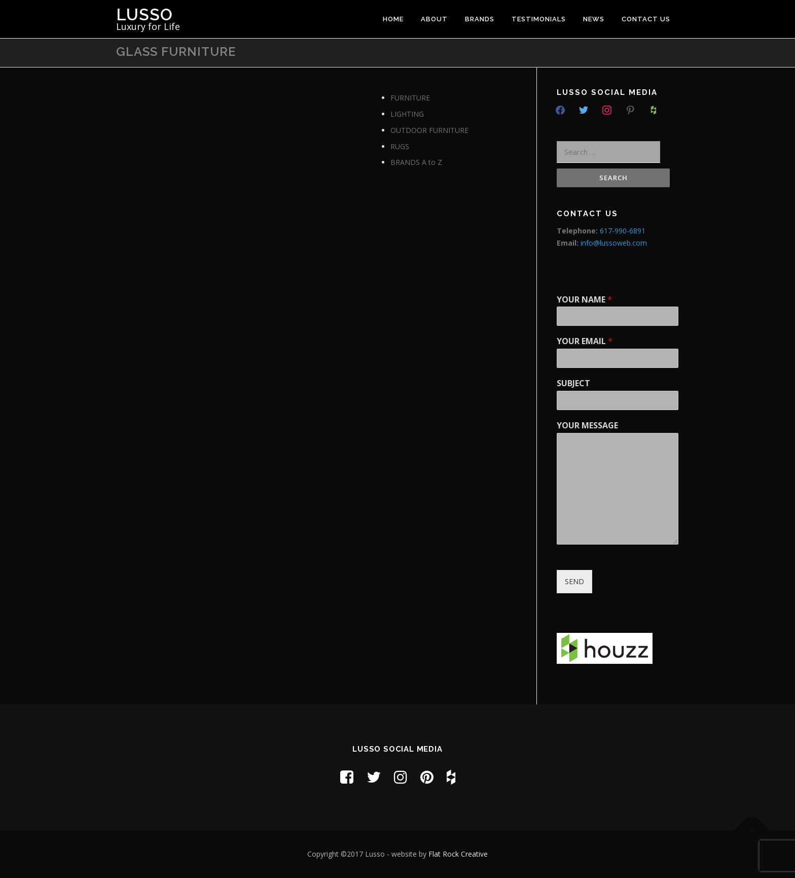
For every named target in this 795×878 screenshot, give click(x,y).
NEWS (593, 19)
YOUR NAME (584, 299)
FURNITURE (410, 98)
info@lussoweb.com (614, 243)
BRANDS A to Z (416, 162)
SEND (574, 581)
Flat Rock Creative (458, 854)
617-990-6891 (622, 230)
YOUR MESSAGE (587, 425)
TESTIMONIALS (539, 19)
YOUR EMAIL (584, 341)
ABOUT (434, 19)
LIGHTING (407, 114)
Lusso (144, 14)
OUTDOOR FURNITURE (429, 130)
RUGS (399, 146)
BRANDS (479, 19)
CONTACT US (646, 19)
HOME (393, 19)
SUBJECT (573, 383)
